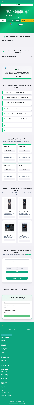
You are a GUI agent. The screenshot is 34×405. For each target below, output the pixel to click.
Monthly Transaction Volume (9, 305)
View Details (9, 240)
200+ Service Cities (5, 385)
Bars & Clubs (3, 344)
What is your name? (10, 266)
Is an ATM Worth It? (5, 392)
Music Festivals (4, 348)
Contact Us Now (6, 335)
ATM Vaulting (3, 383)
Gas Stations (3, 356)
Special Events (4, 347)
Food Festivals (3, 349)
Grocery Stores (4, 359)
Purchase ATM (4, 382)
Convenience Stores (5, 357)
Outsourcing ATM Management (7, 395)
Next (17, 271)
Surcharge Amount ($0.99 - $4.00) (10, 310)
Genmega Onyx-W (4, 374)
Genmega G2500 (4, 371)
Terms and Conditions (13, 403)
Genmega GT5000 (4, 373)
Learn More (9, 150)
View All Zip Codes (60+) (17, 40)
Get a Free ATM (17, 4)
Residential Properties (5, 365)
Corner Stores (3, 360)
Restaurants (3, 345)
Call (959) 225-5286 (13, 20)
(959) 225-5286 (17, 278)
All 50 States (3, 386)
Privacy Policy (22, 403)
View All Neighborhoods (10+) (17, 56)
